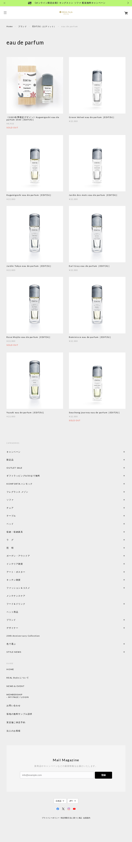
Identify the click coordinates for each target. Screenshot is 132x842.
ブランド (22, 26)
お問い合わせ (14, 705)
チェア (11, 508)
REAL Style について (18, 678)
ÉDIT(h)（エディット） (44, 26)
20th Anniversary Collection (23, 636)
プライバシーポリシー (51, 818)
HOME (10, 669)
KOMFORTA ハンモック (19, 483)
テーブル (11, 515)
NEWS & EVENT (15, 686)
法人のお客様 (14, 731)
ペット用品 (12, 612)
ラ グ (10, 539)
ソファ (16, 499)
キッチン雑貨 (23, 580)
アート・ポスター (24, 572)
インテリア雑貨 (23, 564)
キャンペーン (14, 452)
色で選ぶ (11, 644)
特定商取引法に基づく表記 (71, 818)
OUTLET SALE (15, 468)
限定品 (10, 459)
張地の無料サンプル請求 (19, 714)
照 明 (10, 548)
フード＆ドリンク (16, 604)
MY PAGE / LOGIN (18, 697)
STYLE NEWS (14, 652)
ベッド (10, 524)
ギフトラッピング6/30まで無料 (23, 475)
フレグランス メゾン (17, 492)
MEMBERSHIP (14, 694)
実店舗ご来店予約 (16, 722)
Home (10, 26)
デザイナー (12, 628)
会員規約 (86, 818)
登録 (103, 775)
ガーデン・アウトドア (18, 555)
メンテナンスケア (16, 595)
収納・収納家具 (24, 532)
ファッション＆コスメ (18, 588)
